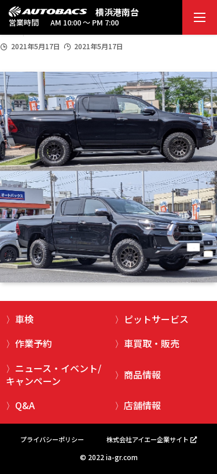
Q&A (25, 405)
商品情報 (142, 374)
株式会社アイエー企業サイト (147, 439)
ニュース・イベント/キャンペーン (53, 374)
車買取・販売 (151, 343)
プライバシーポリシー (52, 439)
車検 (24, 319)
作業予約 (33, 343)
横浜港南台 (117, 12)
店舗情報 (142, 405)
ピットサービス (156, 319)
